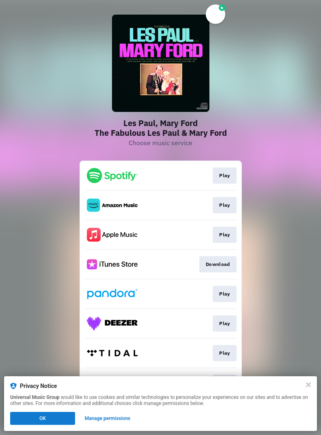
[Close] (308, 384)
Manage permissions (108, 418)
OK (42, 418)
